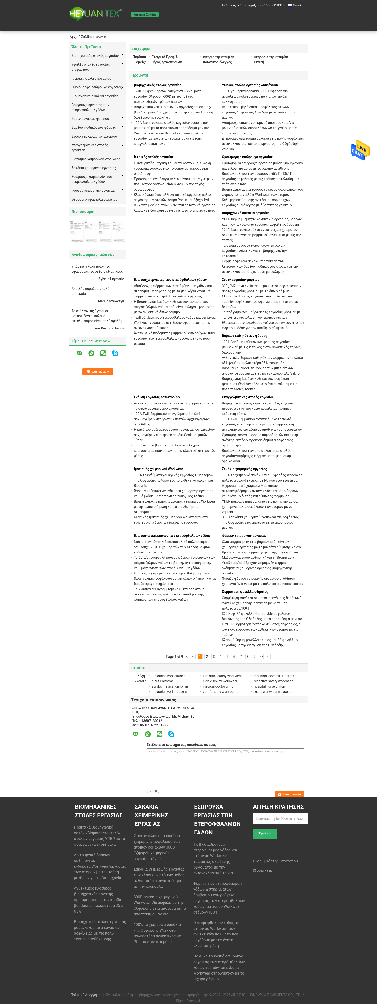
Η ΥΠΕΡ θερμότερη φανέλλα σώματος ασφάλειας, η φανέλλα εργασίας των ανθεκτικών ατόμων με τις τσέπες (261, 629)
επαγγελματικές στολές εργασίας (90, 147)
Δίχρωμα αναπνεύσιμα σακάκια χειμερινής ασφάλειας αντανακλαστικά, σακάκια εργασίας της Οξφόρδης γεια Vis (263, 144)
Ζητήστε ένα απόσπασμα (246, 14)
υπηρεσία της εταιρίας (271, 57)
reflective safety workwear (273, 681)
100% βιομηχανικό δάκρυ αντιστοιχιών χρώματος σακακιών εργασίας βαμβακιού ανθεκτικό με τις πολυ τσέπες (263, 235)
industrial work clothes (168, 676)
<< (193, 657)
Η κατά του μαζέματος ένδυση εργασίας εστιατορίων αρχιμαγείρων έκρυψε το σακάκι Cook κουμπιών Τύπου (174, 435)
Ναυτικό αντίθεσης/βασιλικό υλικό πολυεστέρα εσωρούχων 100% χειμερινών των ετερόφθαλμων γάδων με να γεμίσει (172, 547)
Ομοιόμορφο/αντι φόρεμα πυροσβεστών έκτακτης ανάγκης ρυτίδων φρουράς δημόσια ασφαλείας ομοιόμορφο (260, 440)
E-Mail (258, 861)
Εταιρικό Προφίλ (165, 57)
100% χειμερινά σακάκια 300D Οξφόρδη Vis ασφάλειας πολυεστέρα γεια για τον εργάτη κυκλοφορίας (255, 96)
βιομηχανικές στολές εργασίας (95, 56)
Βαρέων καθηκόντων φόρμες (94, 127)
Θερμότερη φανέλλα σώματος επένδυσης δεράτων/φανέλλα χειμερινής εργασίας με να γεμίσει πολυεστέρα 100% (261, 603)
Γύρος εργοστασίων (167, 62)
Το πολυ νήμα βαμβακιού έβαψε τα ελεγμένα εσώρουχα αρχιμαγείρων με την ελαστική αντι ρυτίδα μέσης (175, 450)
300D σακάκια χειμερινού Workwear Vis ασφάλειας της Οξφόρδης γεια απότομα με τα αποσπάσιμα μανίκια (260, 522)
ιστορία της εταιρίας (219, 57)
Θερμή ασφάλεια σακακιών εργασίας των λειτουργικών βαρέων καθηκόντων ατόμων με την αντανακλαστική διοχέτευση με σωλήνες (260, 266)
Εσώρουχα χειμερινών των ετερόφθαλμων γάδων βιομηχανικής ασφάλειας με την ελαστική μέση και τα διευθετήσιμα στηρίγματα (175, 578)
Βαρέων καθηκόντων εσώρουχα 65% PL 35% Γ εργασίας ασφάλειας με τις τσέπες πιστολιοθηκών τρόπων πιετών (260, 179)
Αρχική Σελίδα (145, 14)
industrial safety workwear (222, 676)
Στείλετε (265, 834)
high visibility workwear (220, 681)
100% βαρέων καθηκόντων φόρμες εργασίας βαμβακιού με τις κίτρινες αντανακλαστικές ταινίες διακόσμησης (261, 347)
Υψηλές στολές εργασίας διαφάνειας (91, 67)
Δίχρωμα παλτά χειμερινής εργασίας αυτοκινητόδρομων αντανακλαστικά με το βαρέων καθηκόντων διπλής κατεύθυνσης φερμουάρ (260, 491)
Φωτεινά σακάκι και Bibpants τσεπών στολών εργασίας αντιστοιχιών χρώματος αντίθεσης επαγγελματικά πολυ (168, 138)
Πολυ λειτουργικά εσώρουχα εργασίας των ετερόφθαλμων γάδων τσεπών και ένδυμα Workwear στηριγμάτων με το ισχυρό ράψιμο (219, 967)
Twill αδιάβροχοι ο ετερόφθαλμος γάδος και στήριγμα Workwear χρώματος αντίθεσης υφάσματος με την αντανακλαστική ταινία (175, 322)
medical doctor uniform (220, 686)
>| (268, 657)
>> (261, 657)
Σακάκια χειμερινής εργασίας (94, 168)
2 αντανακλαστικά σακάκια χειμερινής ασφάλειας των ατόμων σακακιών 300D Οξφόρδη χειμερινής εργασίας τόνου (157, 847)
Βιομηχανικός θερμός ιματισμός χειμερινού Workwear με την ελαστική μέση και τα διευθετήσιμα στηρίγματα (175, 506)
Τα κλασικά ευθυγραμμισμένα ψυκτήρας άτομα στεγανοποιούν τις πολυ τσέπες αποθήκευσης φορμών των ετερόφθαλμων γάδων (169, 594)
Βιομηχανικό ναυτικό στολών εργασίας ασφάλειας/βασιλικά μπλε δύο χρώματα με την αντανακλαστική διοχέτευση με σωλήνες (173, 112)
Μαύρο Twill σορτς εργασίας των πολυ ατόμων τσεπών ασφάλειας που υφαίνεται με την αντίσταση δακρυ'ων (261, 301)
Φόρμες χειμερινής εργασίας (93, 190)
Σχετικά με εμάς (193, 14)
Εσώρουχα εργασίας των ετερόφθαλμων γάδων (90, 107)
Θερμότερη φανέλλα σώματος (94, 199)
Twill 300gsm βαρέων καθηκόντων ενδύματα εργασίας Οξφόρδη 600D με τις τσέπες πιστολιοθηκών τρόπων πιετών (168, 96)
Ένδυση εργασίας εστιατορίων (95, 136)
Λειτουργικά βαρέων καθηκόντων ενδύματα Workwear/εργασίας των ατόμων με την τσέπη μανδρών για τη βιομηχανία (100, 866)
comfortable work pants (220, 692)
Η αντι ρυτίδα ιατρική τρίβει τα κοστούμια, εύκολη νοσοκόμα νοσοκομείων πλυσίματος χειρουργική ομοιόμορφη (172, 168)
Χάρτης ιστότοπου (282, 861)
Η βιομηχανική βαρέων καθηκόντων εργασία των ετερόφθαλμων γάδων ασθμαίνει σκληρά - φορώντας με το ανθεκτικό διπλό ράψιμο (174, 307)
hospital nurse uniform (270, 686)
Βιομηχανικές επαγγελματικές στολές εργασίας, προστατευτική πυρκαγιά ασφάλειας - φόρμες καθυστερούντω (258, 408)
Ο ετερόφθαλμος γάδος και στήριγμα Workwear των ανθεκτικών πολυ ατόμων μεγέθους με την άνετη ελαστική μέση (217, 934)
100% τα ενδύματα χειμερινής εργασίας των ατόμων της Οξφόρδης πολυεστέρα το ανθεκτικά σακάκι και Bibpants (173, 480)
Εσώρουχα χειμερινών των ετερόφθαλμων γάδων (92, 179)
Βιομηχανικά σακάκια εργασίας (95, 96)
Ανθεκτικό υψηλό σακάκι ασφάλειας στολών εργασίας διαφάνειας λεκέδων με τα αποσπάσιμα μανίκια (259, 112)
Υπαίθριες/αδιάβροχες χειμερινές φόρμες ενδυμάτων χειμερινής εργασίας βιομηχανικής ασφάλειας (257, 568)
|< (186, 657)
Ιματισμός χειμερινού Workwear (96, 159)
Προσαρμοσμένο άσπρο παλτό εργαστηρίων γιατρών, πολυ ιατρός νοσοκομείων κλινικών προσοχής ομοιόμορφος (174, 184)
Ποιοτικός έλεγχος (217, 62)
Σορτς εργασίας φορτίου (90, 119)
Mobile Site (263, 871)
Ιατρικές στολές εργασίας (91, 78)
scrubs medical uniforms (170, 686)
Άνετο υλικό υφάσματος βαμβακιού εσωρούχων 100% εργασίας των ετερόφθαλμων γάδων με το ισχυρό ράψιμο (174, 338)
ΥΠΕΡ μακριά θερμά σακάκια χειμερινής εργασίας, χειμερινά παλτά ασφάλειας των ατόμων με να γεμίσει (260, 506)
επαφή (216, 14)
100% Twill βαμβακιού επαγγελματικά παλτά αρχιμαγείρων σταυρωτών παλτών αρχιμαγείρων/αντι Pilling (172, 419)
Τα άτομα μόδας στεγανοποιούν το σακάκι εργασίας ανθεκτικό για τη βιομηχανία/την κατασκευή (254, 251)
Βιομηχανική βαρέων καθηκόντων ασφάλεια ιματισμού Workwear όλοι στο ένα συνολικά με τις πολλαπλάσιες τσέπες (260, 384)
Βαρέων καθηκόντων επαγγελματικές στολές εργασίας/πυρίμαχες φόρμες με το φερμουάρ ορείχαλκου (256, 456)
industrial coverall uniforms (274, 676)
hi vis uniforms (162, 681)
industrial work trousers (169, 692)
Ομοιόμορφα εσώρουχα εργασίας (97, 87)
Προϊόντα (168, 14)
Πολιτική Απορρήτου (86, 995)
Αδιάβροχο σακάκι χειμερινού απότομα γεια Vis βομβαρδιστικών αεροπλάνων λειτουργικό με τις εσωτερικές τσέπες (259, 128)
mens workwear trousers (272, 692)
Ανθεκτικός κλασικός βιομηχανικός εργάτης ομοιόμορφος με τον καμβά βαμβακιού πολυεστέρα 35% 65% (98, 900)
